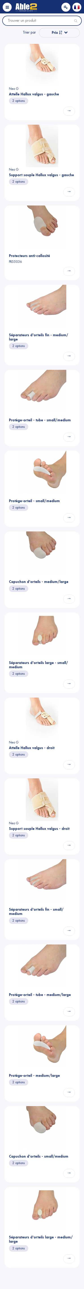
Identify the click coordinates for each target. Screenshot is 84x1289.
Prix (57, 32)
